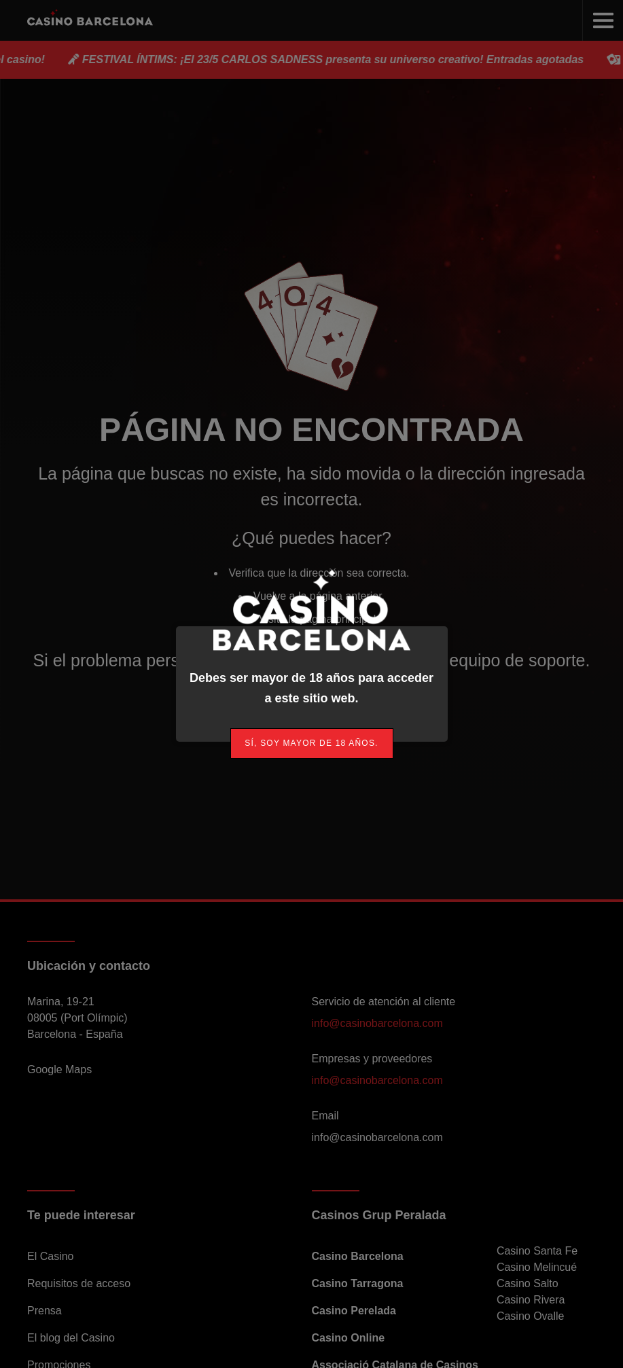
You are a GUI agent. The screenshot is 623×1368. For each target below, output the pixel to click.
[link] (311, 743)
